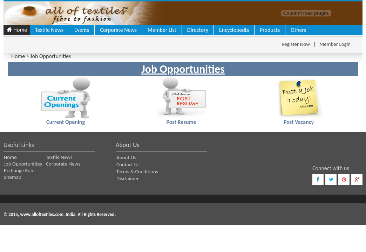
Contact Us (128, 164)
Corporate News (118, 30)
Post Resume (181, 122)
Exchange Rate (19, 170)
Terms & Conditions (137, 171)
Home (18, 56)
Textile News (49, 30)
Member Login (335, 44)
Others (298, 30)
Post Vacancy (299, 122)
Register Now (296, 44)
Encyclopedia (234, 30)
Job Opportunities (23, 164)
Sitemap (12, 177)
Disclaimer (127, 178)
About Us (126, 157)
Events (81, 30)
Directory (197, 30)
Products (270, 30)
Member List (162, 30)
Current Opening (65, 122)
